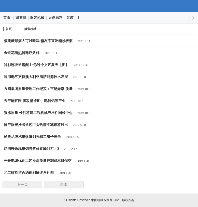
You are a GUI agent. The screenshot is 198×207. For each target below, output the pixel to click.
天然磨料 (56, 18)
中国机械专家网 (99, 6)
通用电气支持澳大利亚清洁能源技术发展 (36, 77)
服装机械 (37, 18)
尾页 (64, 185)
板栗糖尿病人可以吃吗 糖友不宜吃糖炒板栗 (38, 41)
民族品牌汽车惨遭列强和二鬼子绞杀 (32, 137)
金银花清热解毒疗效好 (21, 53)
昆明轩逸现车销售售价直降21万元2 (31, 149)
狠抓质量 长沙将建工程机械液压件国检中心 (38, 113)
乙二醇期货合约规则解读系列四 (29, 173)
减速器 (21, 18)
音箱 (70, 18)
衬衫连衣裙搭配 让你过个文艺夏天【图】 (36, 65)
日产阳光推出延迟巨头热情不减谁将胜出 (36, 125)
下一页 (22, 185)
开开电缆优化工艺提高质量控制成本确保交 (38, 161)
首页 (7, 18)
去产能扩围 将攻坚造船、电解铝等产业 (34, 101)
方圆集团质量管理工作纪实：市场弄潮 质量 (38, 89)
